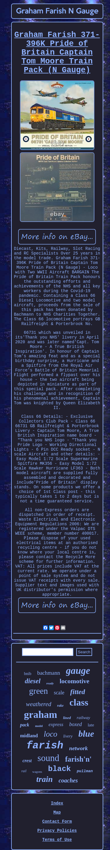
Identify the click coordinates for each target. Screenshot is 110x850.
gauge (78, 670)
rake (60, 705)
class (79, 702)
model (39, 726)
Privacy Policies (57, 830)
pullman (85, 771)
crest (27, 760)
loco (50, 734)
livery (67, 736)
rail (23, 771)
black (59, 769)
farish (44, 746)
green (38, 691)
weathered (38, 704)
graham (40, 714)
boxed (75, 724)
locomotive (74, 681)
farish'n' (78, 759)
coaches (68, 780)
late (91, 725)
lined (67, 718)
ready (50, 683)
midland (29, 735)
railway (83, 717)
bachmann (48, 673)
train (44, 779)
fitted (77, 692)
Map (57, 812)
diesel (32, 681)
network (78, 748)
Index (57, 803)
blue (86, 733)
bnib (27, 673)
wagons (37, 771)
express (56, 724)
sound (48, 758)
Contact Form (57, 821)
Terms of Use (57, 839)
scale (59, 693)
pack (24, 724)
